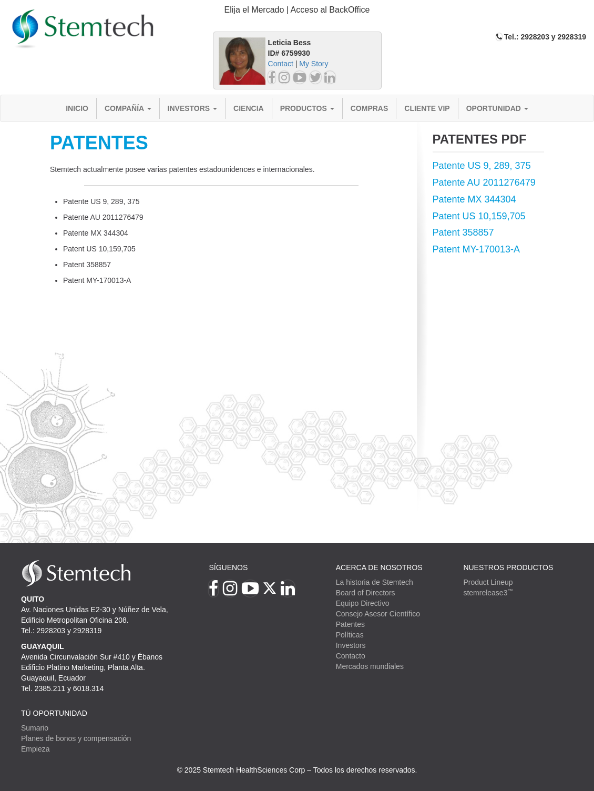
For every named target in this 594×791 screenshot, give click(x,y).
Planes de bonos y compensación (76, 738)
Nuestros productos (508, 567)
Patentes (350, 624)
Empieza (35, 749)
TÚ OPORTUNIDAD (54, 713)
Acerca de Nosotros (379, 567)
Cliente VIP (426, 108)
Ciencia (248, 108)
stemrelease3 (488, 593)
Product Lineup (488, 582)
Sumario (34, 728)
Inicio (77, 108)
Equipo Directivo (363, 603)
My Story (313, 63)
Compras (369, 108)
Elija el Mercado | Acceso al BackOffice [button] (297, 9)
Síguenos (228, 567)
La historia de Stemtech (374, 582)
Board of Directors (365, 593)
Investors (193, 108)
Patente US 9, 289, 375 (482, 165)
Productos (307, 108)
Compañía (128, 108)
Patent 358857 (463, 232)
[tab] (297, 10)
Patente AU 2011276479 (484, 182)
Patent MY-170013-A (476, 249)
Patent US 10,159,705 (479, 216)
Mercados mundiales (370, 666)
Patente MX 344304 (474, 199)
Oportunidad (497, 108)
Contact (280, 63)
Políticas (350, 635)
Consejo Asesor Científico (378, 614)
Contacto (350, 656)
